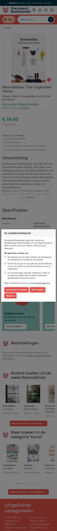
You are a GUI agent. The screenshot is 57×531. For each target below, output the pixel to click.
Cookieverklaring (42, 283)
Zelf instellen (37, 289)
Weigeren (10, 295)
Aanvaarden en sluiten (16, 289)
